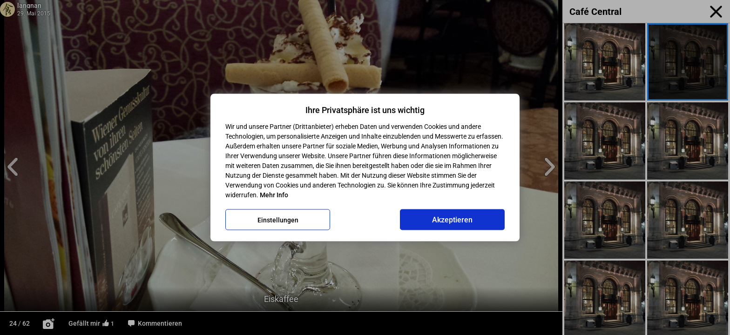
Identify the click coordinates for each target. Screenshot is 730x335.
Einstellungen (277, 219)
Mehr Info (274, 195)
